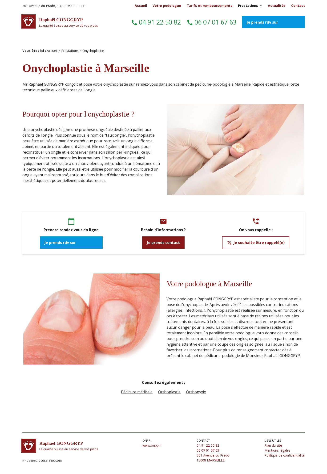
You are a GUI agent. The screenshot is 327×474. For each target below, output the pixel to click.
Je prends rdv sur (263, 22)
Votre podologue (167, 5)
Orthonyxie (196, 391)
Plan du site (273, 445)
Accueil (141, 5)
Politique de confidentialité (284, 455)
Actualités (277, 5)
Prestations (248, 5)
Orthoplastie (169, 391)
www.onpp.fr (152, 445)
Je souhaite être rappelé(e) (256, 243)
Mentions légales (277, 450)
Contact (298, 5)
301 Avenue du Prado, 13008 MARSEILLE (53, 6)
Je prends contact (163, 242)
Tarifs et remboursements (209, 5)
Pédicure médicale (137, 391)
